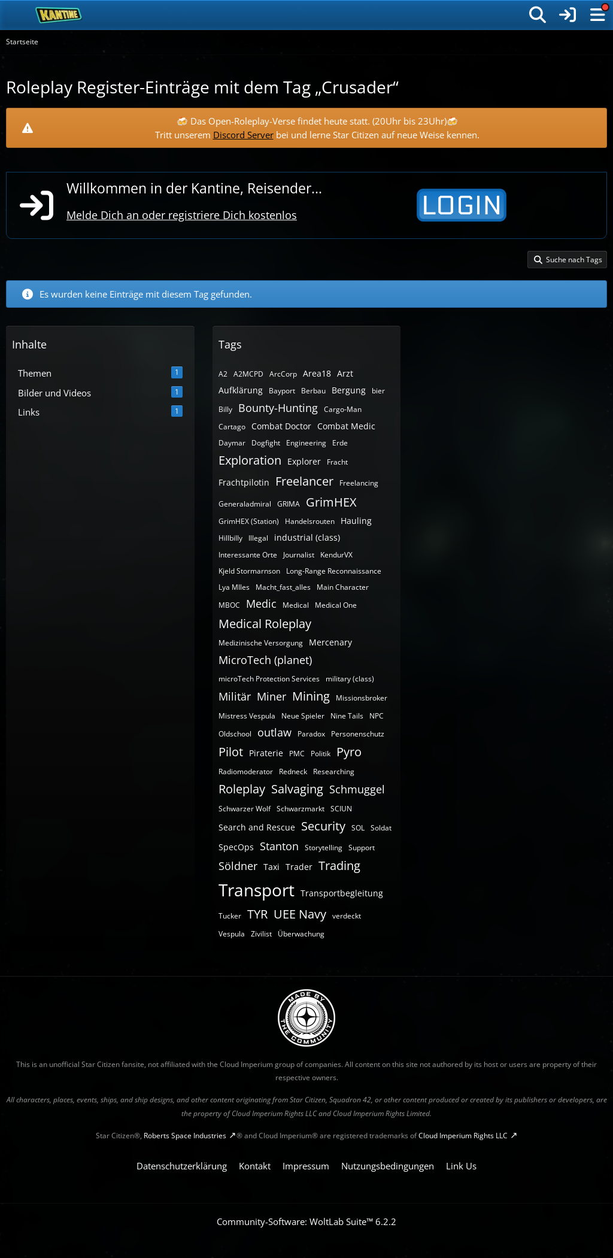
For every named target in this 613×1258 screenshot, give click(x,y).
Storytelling (323, 847)
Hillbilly (230, 538)
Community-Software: (306, 1221)
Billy (225, 409)
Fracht (337, 462)
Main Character (343, 587)
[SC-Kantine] (59, 15)
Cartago (232, 427)
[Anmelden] (567, 15)
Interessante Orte (248, 555)
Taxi (271, 866)
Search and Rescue (257, 827)
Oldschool (235, 734)
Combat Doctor (281, 426)
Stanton (279, 846)
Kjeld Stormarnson (249, 571)
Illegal (258, 538)
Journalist (298, 555)
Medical (296, 605)
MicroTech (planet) (265, 660)
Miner (271, 696)
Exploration (250, 460)
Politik (320, 753)
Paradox (311, 734)
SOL (358, 828)
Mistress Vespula (247, 716)
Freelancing (358, 483)
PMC (297, 753)
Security (323, 826)
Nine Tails (346, 716)
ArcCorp (283, 374)
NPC (376, 716)
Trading (339, 865)
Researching (333, 771)
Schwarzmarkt (300, 809)
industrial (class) (307, 537)
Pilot (231, 752)
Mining (311, 696)
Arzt (345, 373)
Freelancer (304, 481)
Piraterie (266, 753)
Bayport (282, 391)
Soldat (381, 828)
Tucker (230, 916)
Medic (261, 603)
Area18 (317, 373)
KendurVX (336, 555)
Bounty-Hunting (278, 408)
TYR (257, 914)
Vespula (232, 934)
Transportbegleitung (342, 893)
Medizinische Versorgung (261, 643)
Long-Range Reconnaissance (333, 571)
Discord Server (243, 135)
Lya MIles (234, 587)
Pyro (349, 752)
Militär (235, 696)
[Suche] (538, 15)
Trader (299, 866)
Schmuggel (357, 789)
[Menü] (597, 15)
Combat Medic (346, 426)
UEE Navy (300, 914)
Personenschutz (357, 734)
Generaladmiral (245, 504)
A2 (223, 374)
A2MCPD (248, 374)
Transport (257, 889)
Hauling (356, 520)
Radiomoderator (246, 771)
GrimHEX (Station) (249, 521)
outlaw (274, 732)
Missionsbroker (361, 698)
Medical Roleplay (265, 624)
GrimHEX (331, 502)
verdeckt (346, 916)
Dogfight (265, 443)
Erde (340, 443)
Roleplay (242, 789)
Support (361, 847)
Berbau (313, 391)
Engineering (306, 443)
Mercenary (330, 642)
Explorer (304, 461)
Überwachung (301, 934)
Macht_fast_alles (283, 587)
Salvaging (297, 789)
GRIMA (288, 504)
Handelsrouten (310, 521)
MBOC (229, 605)
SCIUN (341, 809)
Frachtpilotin (244, 482)
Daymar (232, 443)
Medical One (336, 605)
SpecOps (236, 847)
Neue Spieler (302, 716)
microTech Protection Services (269, 679)
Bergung (349, 390)
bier (378, 391)
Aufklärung (241, 390)
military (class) (350, 679)
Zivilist (261, 934)
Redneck (293, 771)
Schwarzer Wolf (245, 809)
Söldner (238, 866)
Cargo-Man (343, 409)
